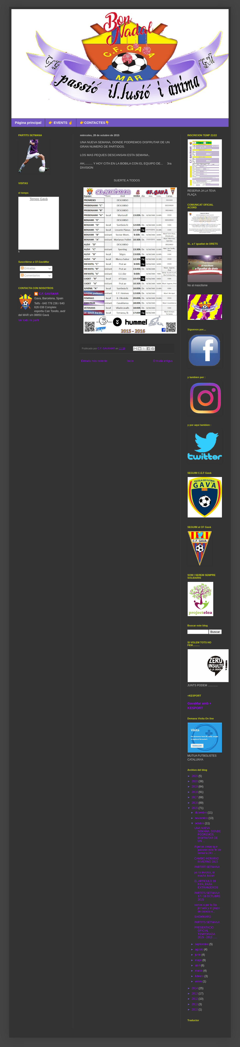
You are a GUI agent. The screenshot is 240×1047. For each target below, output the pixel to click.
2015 (195, 808)
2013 (195, 993)
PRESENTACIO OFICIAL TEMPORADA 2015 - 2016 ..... (205, 932)
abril (198, 965)
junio (198, 954)
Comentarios (30, 275)
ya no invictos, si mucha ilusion (204, 874)
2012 (195, 998)
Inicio (130, 361)
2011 (195, 1004)
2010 (195, 1009)
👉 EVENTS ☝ (60, 123)
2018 (195, 792)
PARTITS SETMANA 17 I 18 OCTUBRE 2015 (207, 896)
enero (199, 981)
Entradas (28, 268)
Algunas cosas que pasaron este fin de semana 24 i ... (207, 850)
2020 (195, 781)
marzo (199, 970)
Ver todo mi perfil (28, 320)
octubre (200, 823)
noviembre (201, 818)
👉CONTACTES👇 (94, 123)
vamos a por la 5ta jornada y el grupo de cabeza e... (207, 908)
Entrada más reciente (94, 361)
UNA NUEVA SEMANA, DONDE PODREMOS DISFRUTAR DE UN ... (207, 835)
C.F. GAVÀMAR (49, 293)
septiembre (202, 944)
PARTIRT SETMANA (207, 867)
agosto (199, 949)
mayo (199, 960)
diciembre (201, 812)
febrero (199, 976)
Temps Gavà (39, 199)
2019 (195, 786)
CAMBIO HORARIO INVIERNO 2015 (206, 860)
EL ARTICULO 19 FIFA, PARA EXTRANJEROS (206, 884)
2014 (195, 988)
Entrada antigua (163, 361)
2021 (195, 776)
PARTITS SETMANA (207, 922)
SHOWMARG (202, 916)
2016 (195, 802)
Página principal (28, 123)
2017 (195, 797)
